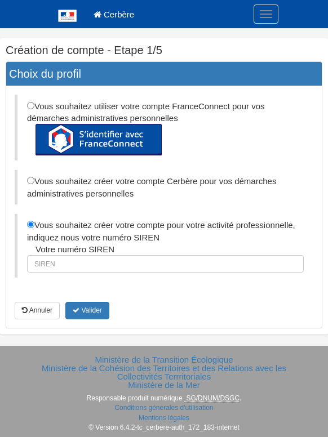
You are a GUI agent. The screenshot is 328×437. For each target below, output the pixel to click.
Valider (87, 310)
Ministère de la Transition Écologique (164, 359)
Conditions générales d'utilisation (163, 408)
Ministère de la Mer (164, 385)
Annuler (37, 310)
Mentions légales (164, 418)
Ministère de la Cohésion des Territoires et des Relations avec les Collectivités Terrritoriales (164, 372)
